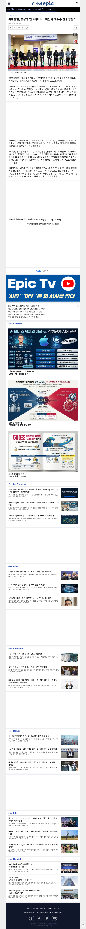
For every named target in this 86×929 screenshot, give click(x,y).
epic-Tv (41, 9)
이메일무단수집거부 (42, 912)
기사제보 (49, 908)
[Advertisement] (43, 245)
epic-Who (10, 9)
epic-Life (51, 9)
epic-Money (32, 9)
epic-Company (21, 9)
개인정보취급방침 (39, 908)
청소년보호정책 (29, 912)
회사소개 (29, 908)
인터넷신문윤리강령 (55, 912)
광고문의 (56, 908)
